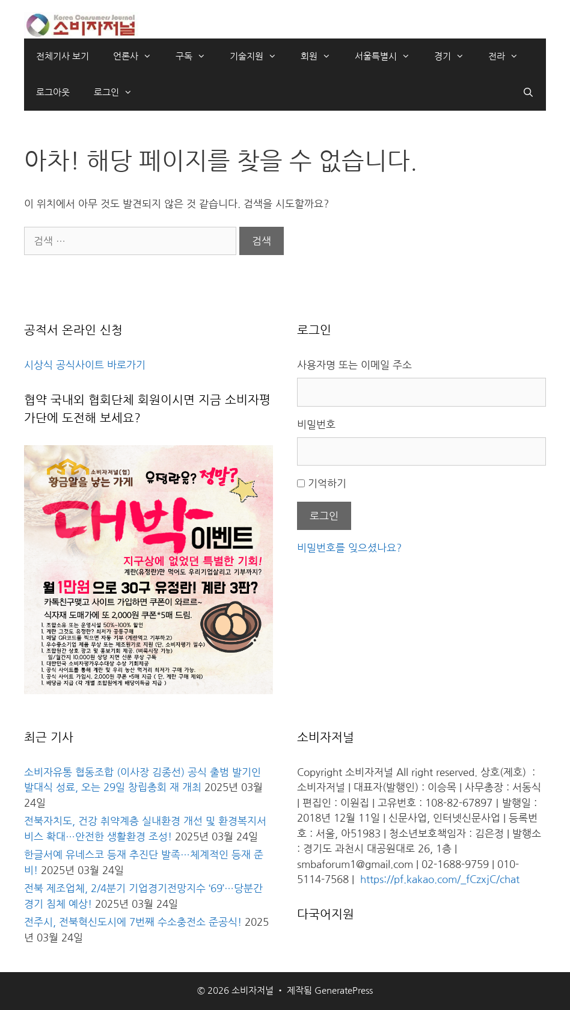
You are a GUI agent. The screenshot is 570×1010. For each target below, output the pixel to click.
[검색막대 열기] (528, 93)
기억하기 (327, 483)
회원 (322, 56)
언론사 (138, 56)
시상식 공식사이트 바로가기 (85, 365)
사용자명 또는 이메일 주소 (354, 365)
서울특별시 (388, 56)
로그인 (119, 93)
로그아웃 (53, 92)
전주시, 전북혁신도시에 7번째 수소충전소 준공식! (133, 922)
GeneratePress (343, 990)
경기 (455, 56)
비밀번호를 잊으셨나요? (349, 548)
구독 (197, 56)
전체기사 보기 (62, 56)
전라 (509, 56)
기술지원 (259, 56)
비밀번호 (316, 424)
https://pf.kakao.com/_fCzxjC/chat (439, 879)
